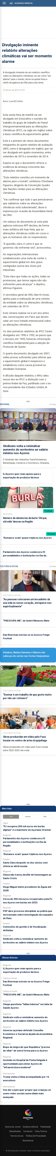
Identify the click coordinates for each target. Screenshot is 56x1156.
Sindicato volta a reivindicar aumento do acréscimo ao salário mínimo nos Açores (25, 449)
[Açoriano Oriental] (28, 1120)
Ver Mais (52, 404)
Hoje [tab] (10, 817)
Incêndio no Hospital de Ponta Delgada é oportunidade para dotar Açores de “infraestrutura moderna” (25, 1064)
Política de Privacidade (36, 1136)
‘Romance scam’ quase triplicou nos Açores (27, 537)
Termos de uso (16, 1136)
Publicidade (45, 1127)
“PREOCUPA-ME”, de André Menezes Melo (26, 620)
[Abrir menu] (4, 3)
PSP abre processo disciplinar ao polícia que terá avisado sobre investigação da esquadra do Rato (28, 915)
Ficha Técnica (41, 1131)
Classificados (15, 1131)
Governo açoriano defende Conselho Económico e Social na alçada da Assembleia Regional (27, 1034)
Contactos (28, 1131)
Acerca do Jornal (12, 1127)
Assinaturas (28, 1140)
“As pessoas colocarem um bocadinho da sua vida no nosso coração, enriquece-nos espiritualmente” (27, 603)
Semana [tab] (28, 817)
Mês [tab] (45, 817)
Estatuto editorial (30, 1127)
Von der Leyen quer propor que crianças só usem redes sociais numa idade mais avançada (27, 1093)
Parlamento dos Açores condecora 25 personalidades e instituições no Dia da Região (24, 555)
